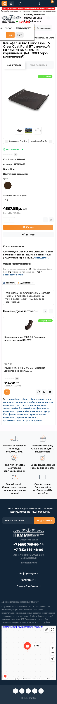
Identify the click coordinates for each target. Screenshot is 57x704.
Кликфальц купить (27, 414)
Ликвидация (41, 28)
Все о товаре (14, 65)
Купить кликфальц (26, 417)
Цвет (5, 178)
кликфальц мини (37, 405)
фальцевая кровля (41, 399)
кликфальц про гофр (14, 405)
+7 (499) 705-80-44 (34, 14)
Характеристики (39, 65)
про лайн (29, 402)
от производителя (32, 420)
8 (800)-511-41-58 (33, 18)
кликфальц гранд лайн (16, 411)
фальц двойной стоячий (16, 408)
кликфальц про (44, 402)
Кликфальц (9, 414)
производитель (12, 420)
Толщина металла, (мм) (14, 195)
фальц (25, 399)
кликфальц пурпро (40, 411)
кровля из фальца (13, 402)
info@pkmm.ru (29, 562)
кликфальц (15, 399)
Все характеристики (13, 274)
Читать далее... (41, 258)
